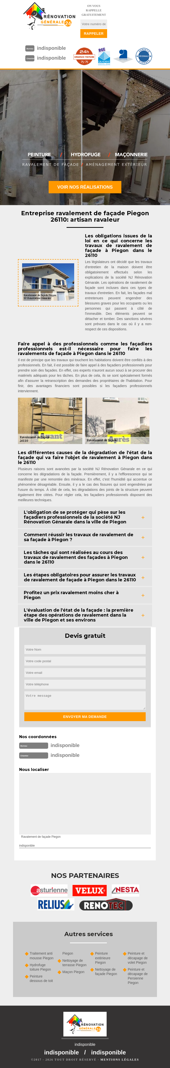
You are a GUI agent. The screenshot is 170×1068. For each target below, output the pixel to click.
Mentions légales (119, 1059)
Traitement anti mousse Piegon (42, 955)
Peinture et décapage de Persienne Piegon (138, 976)
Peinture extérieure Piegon (102, 957)
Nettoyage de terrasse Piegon (74, 963)
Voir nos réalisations (85, 187)
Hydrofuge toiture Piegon (40, 967)
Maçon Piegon (73, 972)
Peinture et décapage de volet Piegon (138, 957)
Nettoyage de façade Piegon (106, 971)
